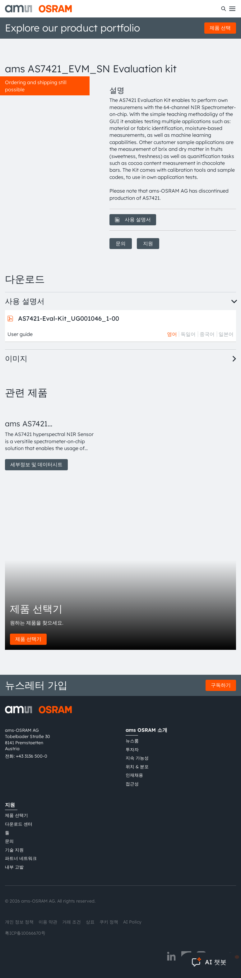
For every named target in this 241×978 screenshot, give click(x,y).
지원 (148, 243)
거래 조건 (71, 922)
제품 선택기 (28, 639)
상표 (90, 922)
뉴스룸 (132, 741)
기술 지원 (14, 850)
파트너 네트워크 (21, 858)
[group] (50, 437)
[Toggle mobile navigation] (232, 8)
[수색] (224, 8)
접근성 (132, 784)
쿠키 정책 (109, 922)
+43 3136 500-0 (31, 756)
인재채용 (134, 775)
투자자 (132, 749)
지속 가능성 (137, 758)
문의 (121, 243)
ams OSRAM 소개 (146, 730)
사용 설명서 (133, 219)
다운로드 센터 (18, 824)
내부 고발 (14, 867)
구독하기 (221, 685)
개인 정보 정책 (19, 922)
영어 (172, 334)
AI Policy (132, 922)
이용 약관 (48, 922)
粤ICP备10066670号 (25, 933)
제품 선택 (220, 28)
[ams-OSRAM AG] (38, 8)
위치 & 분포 (137, 766)
